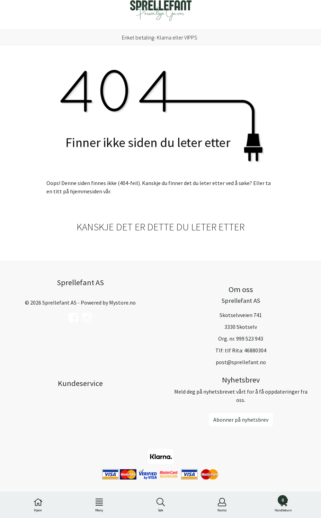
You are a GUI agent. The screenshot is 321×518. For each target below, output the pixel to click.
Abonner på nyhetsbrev (240, 419)
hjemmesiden (86, 191)
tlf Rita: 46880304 (245, 350)
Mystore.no (122, 302)
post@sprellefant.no (241, 362)
